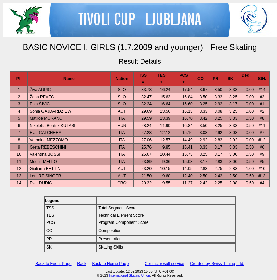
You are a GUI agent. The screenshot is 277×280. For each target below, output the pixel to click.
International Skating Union (129, 275)
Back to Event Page (53, 263)
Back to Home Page (110, 263)
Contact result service (164, 263)
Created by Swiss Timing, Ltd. (217, 263)
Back (81, 263)
